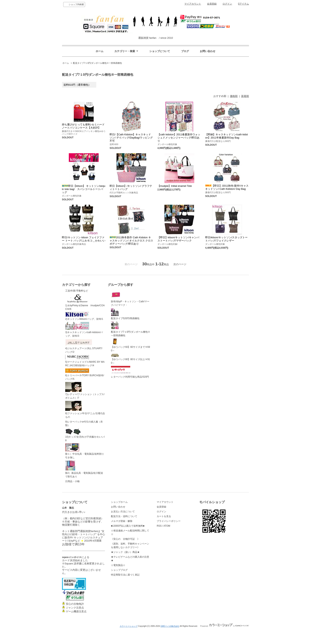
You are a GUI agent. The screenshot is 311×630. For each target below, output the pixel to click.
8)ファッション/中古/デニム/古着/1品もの (85, 409)
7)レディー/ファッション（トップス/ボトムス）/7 (84, 390)
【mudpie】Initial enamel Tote (174, 185)
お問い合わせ (207, 51)
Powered (224, 626)
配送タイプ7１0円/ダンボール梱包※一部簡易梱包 (97, 63)
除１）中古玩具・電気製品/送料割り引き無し (84, 451)
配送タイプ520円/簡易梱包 (125, 314)
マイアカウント (192, 3)
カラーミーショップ (129, 626)
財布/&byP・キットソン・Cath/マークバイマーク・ (130, 297)
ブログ (185, 51)
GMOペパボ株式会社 (169, 626)
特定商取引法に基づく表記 (125, 574)
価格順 (234, 96)
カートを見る (164, 516)
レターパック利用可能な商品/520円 (130, 372)
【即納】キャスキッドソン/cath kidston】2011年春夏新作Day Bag (226, 136)
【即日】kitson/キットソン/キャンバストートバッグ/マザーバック (178, 239)
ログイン (227, 3)
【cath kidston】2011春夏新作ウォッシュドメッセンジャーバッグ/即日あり (178, 137)
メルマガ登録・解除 (121, 521)
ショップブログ (119, 570)
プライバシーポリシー (169, 521)
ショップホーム (119, 502)
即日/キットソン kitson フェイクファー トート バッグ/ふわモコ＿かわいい (83, 239)
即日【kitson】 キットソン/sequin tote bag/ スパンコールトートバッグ (83, 189)
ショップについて (159, 51)
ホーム (99, 51)
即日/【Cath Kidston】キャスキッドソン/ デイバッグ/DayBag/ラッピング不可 (131, 137)
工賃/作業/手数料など (76, 290)
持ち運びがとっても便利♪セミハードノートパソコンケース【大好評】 (83, 126)
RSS (159, 525)
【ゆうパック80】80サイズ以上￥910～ (130, 359)
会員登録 (212, 3)
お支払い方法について (123, 511)
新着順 (245, 96)
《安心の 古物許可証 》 (125, 539)
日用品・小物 (72, 481)
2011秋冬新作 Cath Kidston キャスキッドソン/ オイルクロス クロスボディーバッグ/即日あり (131, 240)
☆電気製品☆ (118, 565)
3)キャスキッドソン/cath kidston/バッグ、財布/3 (84, 329)
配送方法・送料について (124, 516)
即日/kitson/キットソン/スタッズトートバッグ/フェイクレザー (226, 239)
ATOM (166, 525)
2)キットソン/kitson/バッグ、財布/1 (84, 316)
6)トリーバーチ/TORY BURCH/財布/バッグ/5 (84, 374)
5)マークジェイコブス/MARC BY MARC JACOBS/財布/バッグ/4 (85, 361)
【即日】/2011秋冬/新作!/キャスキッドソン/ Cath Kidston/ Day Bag (227, 187)
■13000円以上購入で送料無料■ (127, 525)
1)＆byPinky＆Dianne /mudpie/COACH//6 (85, 302)
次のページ (179, 264)
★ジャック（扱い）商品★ (125, 552)
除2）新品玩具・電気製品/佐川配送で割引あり (84, 469)
